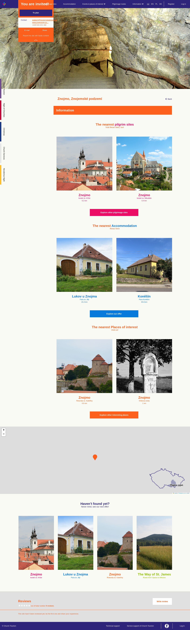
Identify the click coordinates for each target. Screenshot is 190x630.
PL (156, 4)
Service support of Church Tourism (140, 626)
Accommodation (69, 4)
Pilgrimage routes (119, 4)
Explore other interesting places (114, 415)
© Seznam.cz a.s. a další (183, 493)
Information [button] (138, 4)
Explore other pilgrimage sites (114, 212)
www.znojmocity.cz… (40, 22)
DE (160, 4)
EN (152, 4)
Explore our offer (114, 314)
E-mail (26, 30)
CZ (148, 4)
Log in (183, 4)
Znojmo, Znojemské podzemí (80, 99)
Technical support (113, 626)
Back (168, 99)
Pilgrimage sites (50, 4)
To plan (36, 13)
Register (171, 4)
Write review (162, 601)
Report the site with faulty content (36, 36)
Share (44, 30)
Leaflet (175, 493)
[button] (95, 457)
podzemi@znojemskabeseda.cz (44, 20)
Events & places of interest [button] (94, 4)
